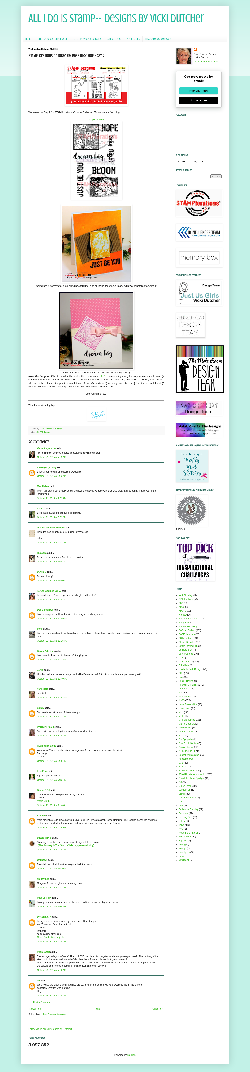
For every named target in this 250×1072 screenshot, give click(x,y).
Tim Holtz (183, 813)
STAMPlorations (44, 432)
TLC (181, 801)
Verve (181, 825)
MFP (181, 712)
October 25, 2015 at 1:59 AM (51, 906)
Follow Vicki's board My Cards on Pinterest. (50, 1029)
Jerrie (40, 670)
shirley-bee (43, 879)
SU (180, 782)
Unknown (42, 860)
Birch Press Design (188, 626)
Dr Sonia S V (44, 916)
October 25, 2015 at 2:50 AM (51, 941)
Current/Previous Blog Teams (87, 38)
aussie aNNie (44, 837)
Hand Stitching (186, 681)
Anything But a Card (189, 618)
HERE (102, 376)
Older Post (157, 1008)
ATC (181, 603)
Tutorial (182, 821)
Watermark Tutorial (188, 832)
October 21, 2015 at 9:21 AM (51, 542)
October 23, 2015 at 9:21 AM (51, 887)
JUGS (182, 700)
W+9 (181, 828)
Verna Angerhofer (46, 448)
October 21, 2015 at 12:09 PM (52, 618)
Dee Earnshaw (45, 610)
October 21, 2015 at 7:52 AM (51, 457)
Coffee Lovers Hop (188, 646)
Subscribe (198, 100)
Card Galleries (114, 38)
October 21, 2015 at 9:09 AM (51, 517)
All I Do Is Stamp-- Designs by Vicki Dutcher (116, 18)
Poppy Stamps (186, 747)
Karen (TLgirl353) (46, 467)
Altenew (183, 614)
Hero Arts (183, 688)
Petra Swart (43, 952)
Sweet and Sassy (187, 797)
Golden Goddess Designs (51, 527)
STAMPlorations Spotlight (192, 778)
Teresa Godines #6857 (49, 591)
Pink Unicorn (44, 898)
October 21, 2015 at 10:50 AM (52, 580)
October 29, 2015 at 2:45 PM (51, 995)
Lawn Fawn (184, 708)
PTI (180, 735)
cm (38, 980)
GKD (181, 673)
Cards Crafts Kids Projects (50, 937)
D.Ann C (41, 572)
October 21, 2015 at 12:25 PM (52, 640)
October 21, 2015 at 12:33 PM (52, 659)
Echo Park (184, 665)
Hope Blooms (96, 119)
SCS (181, 762)
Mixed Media (185, 727)
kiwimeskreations (46, 745)
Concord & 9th (186, 649)
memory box (185, 836)
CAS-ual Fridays (187, 630)
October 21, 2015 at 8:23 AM (51, 476)
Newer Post (35, 1008)
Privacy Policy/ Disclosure (158, 38)
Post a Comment (41, 1002)
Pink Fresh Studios (188, 743)
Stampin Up (185, 790)
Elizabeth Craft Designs (190, 669)
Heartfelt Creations (188, 685)
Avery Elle (184, 622)
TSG (181, 805)
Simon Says (185, 786)
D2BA (181, 657)
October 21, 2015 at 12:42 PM (52, 697)
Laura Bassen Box (188, 704)
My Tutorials (133, 38)
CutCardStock (186, 653)
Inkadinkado (185, 696)
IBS (180, 692)
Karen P (41, 815)
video (181, 856)
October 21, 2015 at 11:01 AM (52, 599)
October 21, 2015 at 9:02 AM (51, 498)
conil (39, 628)
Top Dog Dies (185, 817)
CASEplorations (187, 634)
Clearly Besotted (187, 642)
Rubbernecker (186, 758)
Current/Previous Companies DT (52, 38)
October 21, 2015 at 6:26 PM (51, 761)
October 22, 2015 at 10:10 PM (52, 868)
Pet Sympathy (186, 739)
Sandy (40, 708)
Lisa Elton (42, 771)
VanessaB (42, 689)
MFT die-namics (187, 719)
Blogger (131, 1055)
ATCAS (182, 610)
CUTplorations (186, 638)
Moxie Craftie (44, 801)
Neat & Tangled (186, 731)
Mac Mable (43, 486)
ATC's (181, 607)
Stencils (183, 794)
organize (183, 840)
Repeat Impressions (189, 755)
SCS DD (183, 766)
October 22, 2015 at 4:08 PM (51, 827)
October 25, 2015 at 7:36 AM (51, 970)
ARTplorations (186, 599)
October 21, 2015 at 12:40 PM (52, 678)
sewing (182, 844)
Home (28, 38)
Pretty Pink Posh (187, 751)
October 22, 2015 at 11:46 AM (52, 805)
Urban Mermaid (45, 727)
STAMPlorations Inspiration (192, 774)
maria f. (41, 508)
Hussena (42, 553)
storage (182, 848)
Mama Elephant (187, 723)
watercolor (184, 860)
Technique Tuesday (188, 809)
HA (180, 677)
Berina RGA (43, 790)
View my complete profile (206, 61)
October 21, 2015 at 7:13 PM (51, 780)
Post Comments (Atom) (54, 1014)
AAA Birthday (185, 595)
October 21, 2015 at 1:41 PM (51, 716)
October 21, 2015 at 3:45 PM (51, 735)
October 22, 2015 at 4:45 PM (51, 849)
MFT (181, 716)
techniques (184, 852)
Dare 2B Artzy (186, 661)
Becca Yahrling (45, 651)
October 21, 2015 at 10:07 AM (52, 561)
